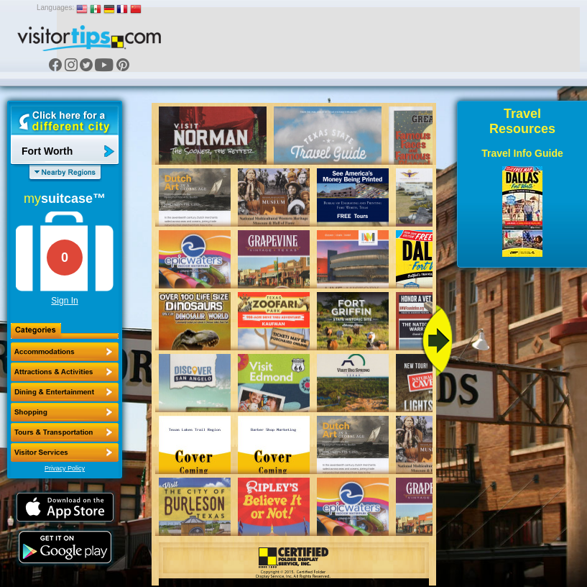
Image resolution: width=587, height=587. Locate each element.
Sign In (64, 301)
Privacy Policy (65, 468)
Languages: (55, 8)
